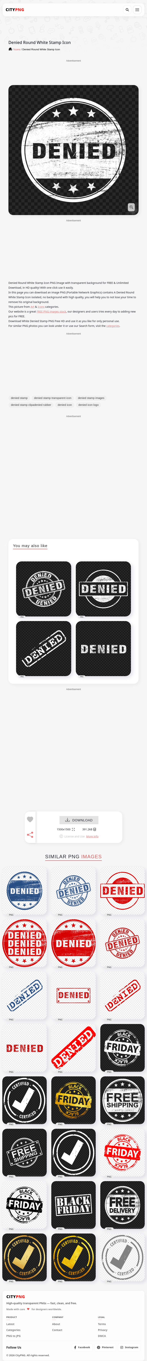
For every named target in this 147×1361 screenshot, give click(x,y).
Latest (10, 1324)
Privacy (102, 1330)
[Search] (127, 10)
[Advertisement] (73, 72)
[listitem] (82, 1347)
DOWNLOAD (79, 820)
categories (112, 326)
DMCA (102, 1336)
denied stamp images (91, 398)
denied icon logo (88, 404)
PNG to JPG (13, 1336)
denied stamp (19, 398)
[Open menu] (137, 10)
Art (32, 307)
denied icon (65, 404)
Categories (13, 1330)
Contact (57, 1330)
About (56, 1324)
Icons (41, 307)
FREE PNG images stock (51, 311)
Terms (102, 1324)
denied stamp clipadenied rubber (31, 404)
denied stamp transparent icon (52, 398)
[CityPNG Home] (15, 9)
